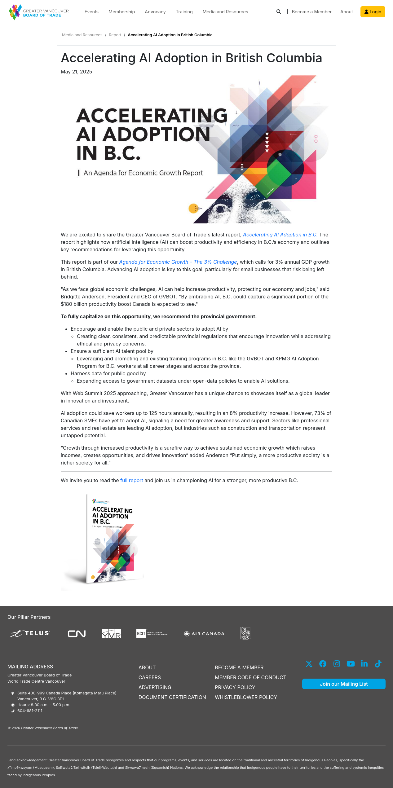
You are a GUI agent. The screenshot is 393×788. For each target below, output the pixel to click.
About (346, 11)
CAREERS (150, 677)
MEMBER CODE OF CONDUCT (250, 677)
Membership (121, 11)
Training (184, 11)
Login (373, 11)
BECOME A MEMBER (239, 667)
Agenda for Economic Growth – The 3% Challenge (178, 262)
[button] (279, 12)
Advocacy (155, 11)
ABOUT (147, 667)
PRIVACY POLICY (235, 687)
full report (131, 480)
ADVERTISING (155, 687)
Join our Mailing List (344, 684)
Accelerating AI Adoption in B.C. (280, 234)
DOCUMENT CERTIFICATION (172, 697)
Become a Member (312, 11)
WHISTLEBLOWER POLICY (246, 697)
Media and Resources (225, 11)
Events (92, 11)
